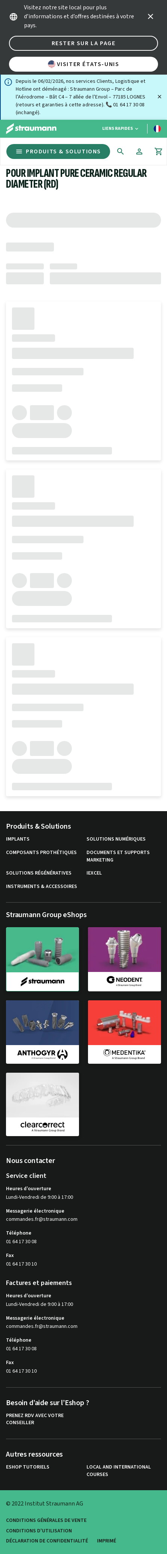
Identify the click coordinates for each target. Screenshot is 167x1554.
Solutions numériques (116, 839)
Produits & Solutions (58, 151)
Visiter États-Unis (83, 64)
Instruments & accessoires (41, 886)
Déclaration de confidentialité (47, 1541)
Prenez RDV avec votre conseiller (35, 1419)
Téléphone (18, 1233)
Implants (18, 839)
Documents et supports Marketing (118, 856)
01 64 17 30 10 (21, 1264)
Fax (10, 1255)
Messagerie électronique (35, 1211)
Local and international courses (118, 1471)
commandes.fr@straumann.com (42, 1219)
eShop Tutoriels (27, 1467)
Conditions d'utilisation (39, 1531)
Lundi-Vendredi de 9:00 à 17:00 (39, 1197)
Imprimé (106, 1541)
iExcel (94, 873)
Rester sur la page (84, 43)
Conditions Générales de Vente (46, 1520)
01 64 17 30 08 (21, 1241)
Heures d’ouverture (28, 1188)
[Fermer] (160, 97)
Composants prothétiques (41, 852)
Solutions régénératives (39, 873)
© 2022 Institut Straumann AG (44, 1504)
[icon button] (150, 16)
